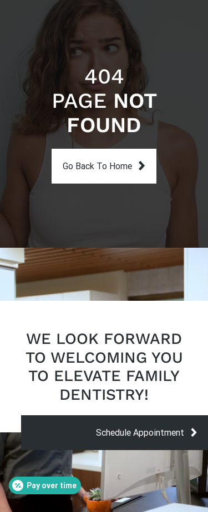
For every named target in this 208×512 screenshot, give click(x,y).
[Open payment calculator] (45, 485)
